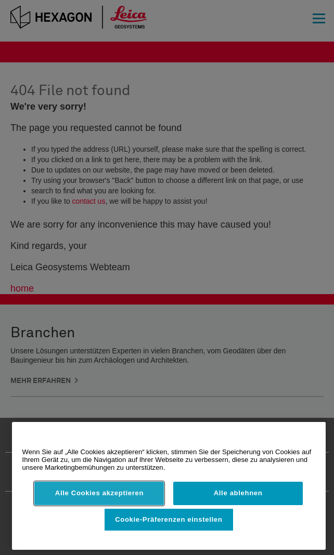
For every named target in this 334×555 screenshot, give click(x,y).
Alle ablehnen (238, 493)
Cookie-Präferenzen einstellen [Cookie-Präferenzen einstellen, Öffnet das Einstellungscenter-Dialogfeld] (168, 519)
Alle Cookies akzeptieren (99, 493)
